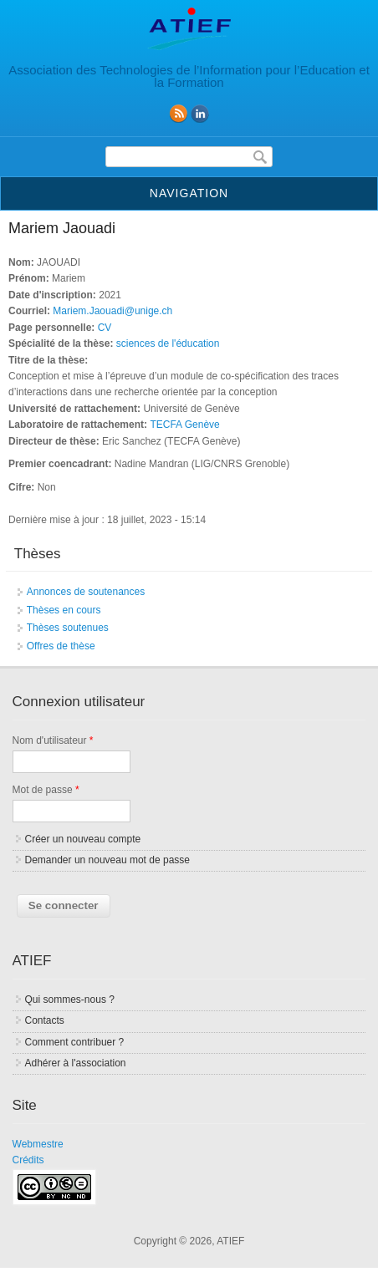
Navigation (189, 193)
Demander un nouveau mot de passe (107, 860)
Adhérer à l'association (75, 1063)
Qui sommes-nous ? (70, 999)
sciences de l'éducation (168, 343)
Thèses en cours (64, 610)
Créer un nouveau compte (83, 839)
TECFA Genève (184, 424)
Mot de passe (46, 790)
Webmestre (38, 1144)
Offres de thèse (61, 646)
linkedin (200, 113)
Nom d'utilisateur (53, 740)
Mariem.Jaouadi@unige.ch (112, 311)
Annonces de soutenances (86, 592)
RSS (178, 113)
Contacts (44, 1020)
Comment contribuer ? (75, 1042)
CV (105, 327)
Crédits (28, 1160)
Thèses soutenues (68, 627)
